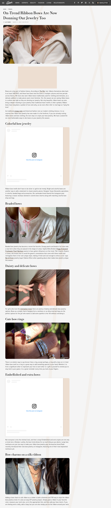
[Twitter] (89, 3)
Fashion (41, 3)
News (17, 3)
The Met (42, 91)
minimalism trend (26, 309)
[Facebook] (75, 3)
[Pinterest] (78, 3)
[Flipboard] (82, 3)
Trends (10, 9)
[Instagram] (86, 3)
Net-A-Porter (9, 258)
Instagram (66, 241)
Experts (25, 3)
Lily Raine (8, 22)
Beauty (33, 3)
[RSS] (93, 3)
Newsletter (102, 3)
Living (49, 3)
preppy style (19, 111)
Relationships (59, 3)
